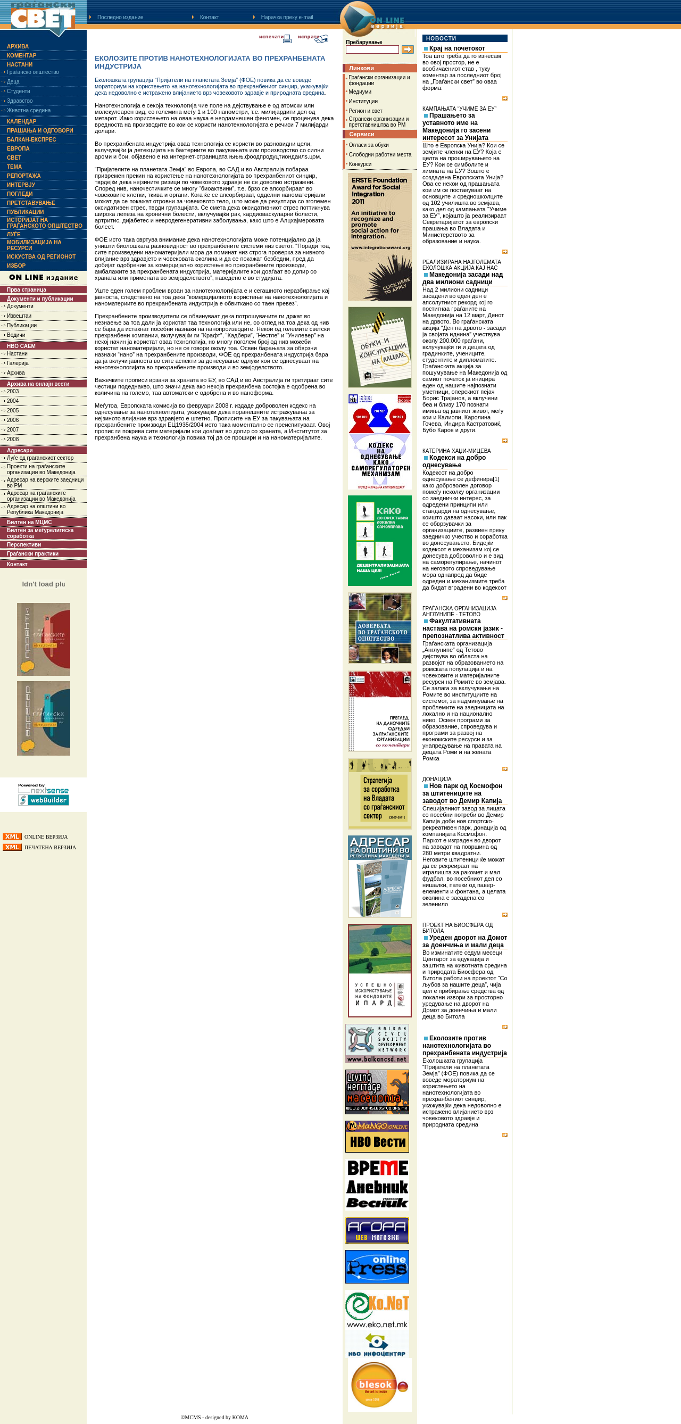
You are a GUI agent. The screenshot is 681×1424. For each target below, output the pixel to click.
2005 (13, 410)
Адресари (20, 450)
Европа (18, 149)
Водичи (16, 335)
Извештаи (19, 316)
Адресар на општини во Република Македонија (36, 509)
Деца (13, 82)
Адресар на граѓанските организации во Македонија (41, 496)
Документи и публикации (40, 299)
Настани (19, 65)
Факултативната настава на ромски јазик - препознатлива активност (463, 628)
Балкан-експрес (31, 140)
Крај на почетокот (457, 48)
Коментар (21, 56)
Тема (14, 167)
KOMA (240, 1417)
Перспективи (24, 545)
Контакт (209, 17)
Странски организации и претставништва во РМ (379, 122)
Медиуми (360, 92)
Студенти (18, 91)
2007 (13, 430)
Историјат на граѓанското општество (44, 223)
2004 (13, 401)
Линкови (361, 68)
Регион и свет (366, 111)
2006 (13, 420)
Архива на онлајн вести (38, 384)
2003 (13, 391)
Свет (14, 158)
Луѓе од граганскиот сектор (40, 458)
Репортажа (24, 176)
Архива (18, 46)
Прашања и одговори (40, 131)
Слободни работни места (380, 155)
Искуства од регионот (41, 257)
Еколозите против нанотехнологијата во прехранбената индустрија (464, 1045)
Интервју (21, 185)
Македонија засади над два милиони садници (462, 278)
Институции (363, 101)
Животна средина (29, 110)
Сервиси (361, 134)
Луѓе (14, 234)
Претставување (31, 203)
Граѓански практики (33, 554)
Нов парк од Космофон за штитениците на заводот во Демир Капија (462, 793)
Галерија (18, 363)
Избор (16, 266)
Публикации (25, 212)
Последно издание (120, 17)
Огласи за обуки (369, 145)
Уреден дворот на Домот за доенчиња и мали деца (464, 941)
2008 (13, 439)
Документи (20, 306)
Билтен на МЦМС (29, 522)
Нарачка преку (287, 17)
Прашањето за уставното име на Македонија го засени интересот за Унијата (456, 127)
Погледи (19, 194)
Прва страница (26, 290)
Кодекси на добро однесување (454, 461)
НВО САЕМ (21, 346)
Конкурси (360, 164)
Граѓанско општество (33, 72)
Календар (21, 122)
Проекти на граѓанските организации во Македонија (41, 469)
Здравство (20, 101)
